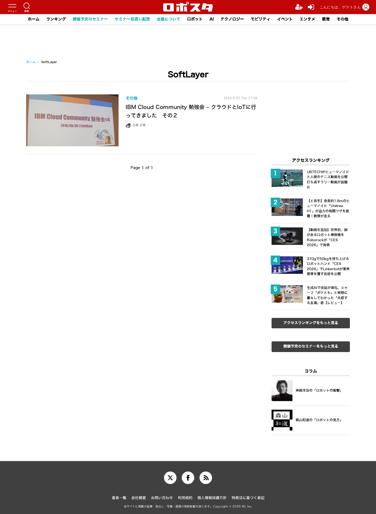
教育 (326, 19)
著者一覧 (119, 498)
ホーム (33, 19)
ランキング (56, 19)
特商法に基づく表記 (248, 498)
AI (211, 19)
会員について (168, 19)
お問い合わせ (162, 498)
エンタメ (307, 19)
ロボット (195, 19)
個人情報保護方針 (212, 498)
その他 (342, 19)
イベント (285, 19)
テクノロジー (232, 19)
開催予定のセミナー (90, 19)
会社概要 (138, 498)
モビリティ (260, 19)
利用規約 (185, 498)
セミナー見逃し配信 (132, 19)
